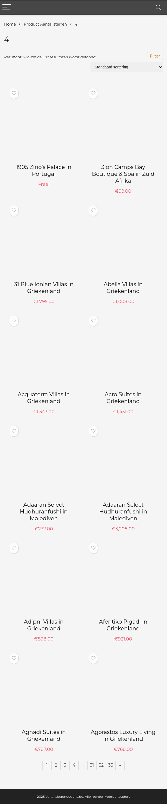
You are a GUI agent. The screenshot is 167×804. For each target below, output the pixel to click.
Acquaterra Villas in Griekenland (44, 397)
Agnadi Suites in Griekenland (44, 735)
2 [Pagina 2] (56, 765)
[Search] (158, 7)
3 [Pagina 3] (65, 765)
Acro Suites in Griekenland (123, 397)
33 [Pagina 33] (110, 765)
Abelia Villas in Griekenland (123, 287)
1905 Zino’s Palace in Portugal (44, 170)
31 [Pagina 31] (92, 765)
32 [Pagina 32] (101, 765)
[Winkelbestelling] (127, 67)
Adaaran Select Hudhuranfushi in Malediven (44, 511)
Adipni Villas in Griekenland (44, 625)
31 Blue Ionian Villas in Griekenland (43, 287)
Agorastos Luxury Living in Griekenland (123, 735)
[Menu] (6, 7)
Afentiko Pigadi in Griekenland (123, 625)
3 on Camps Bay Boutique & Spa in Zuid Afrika (123, 174)
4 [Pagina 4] (74, 765)
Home (10, 24)
